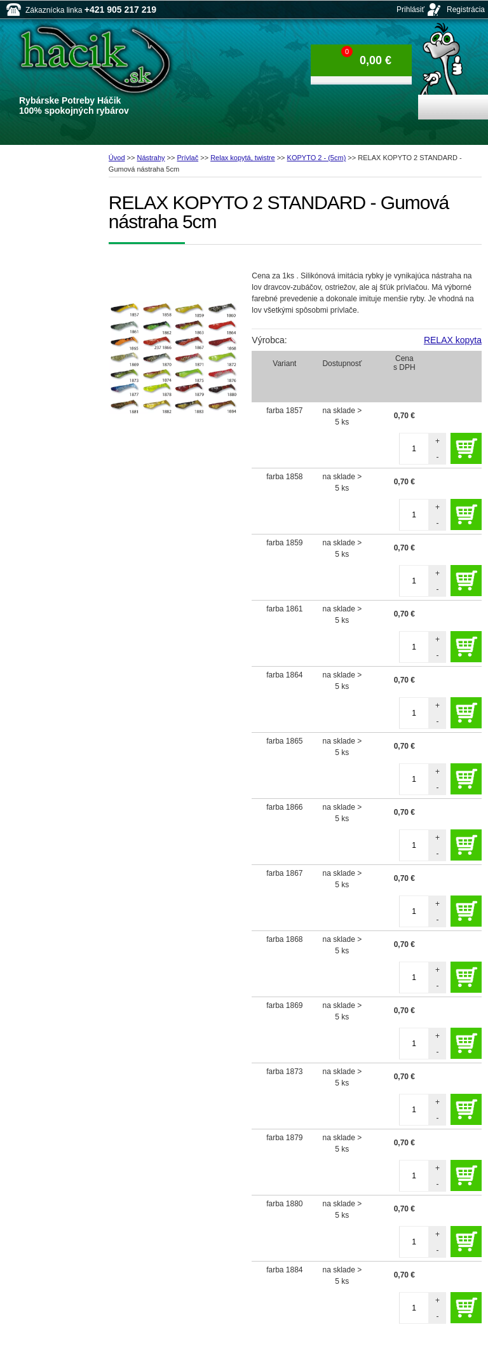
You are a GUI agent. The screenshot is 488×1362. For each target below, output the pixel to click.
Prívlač (188, 157)
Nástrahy (151, 157)
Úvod (117, 157)
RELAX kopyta (453, 340)
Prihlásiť (410, 9)
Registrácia (466, 9)
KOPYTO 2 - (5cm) (316, 157)
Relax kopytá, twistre (242, 157)
